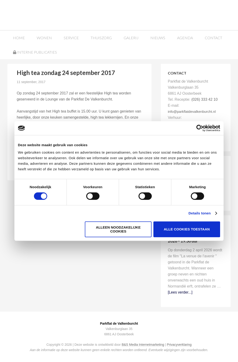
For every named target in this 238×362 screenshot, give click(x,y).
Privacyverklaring (179, 344)
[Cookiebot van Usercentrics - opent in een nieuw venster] (199, 128)
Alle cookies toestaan (187, 229)
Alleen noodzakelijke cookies (118, 229)
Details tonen (199, 213)
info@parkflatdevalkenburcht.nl (192, 111)
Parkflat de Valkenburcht (47, 14)
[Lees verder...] (180, 292)
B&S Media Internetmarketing (143, 344)
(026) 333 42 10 (204, 99)
